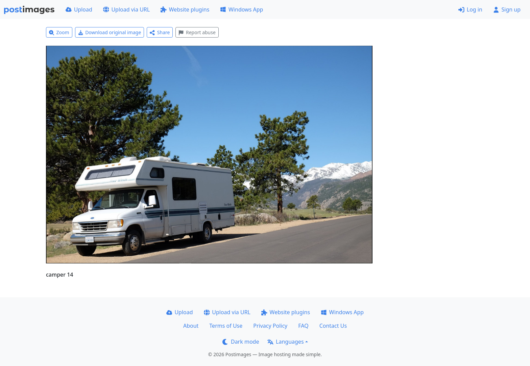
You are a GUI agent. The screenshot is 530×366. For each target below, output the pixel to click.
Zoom (59, 32)
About (190, 325)
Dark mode (240, 341)
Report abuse (196, 32)
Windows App (241, 9)
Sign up (507, 9)
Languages (285, 341)
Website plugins (185, 9)
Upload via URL (126, 9)
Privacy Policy (270, 325)
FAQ (303, 325)
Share (160, 32)
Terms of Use (225, 325)
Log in (470, 9)
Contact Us (333, 325)
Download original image (109, 32)
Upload (79, 9)
